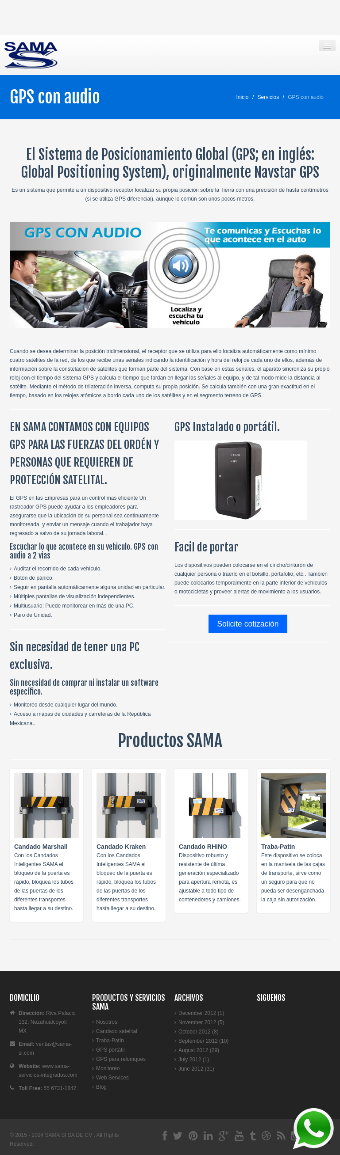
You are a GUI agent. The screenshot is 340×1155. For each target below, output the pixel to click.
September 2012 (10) (203, 1041)
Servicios (268, 97)
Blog (101, 1087)
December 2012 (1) (201, 1013)
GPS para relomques (121, 1059)
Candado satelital (116, 1031)
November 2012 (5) (201, 1022)
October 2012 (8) (198, 1032)
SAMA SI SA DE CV (69, 1135)
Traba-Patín (110, 1040)
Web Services (112, 1078)
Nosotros (106, 1022)
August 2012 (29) (198, 1050)
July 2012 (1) (193, 1059)
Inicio (242, 97)
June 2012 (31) (196, 1069)
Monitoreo (108, 1068)
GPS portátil (110, 1050)
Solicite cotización (247, 623)
